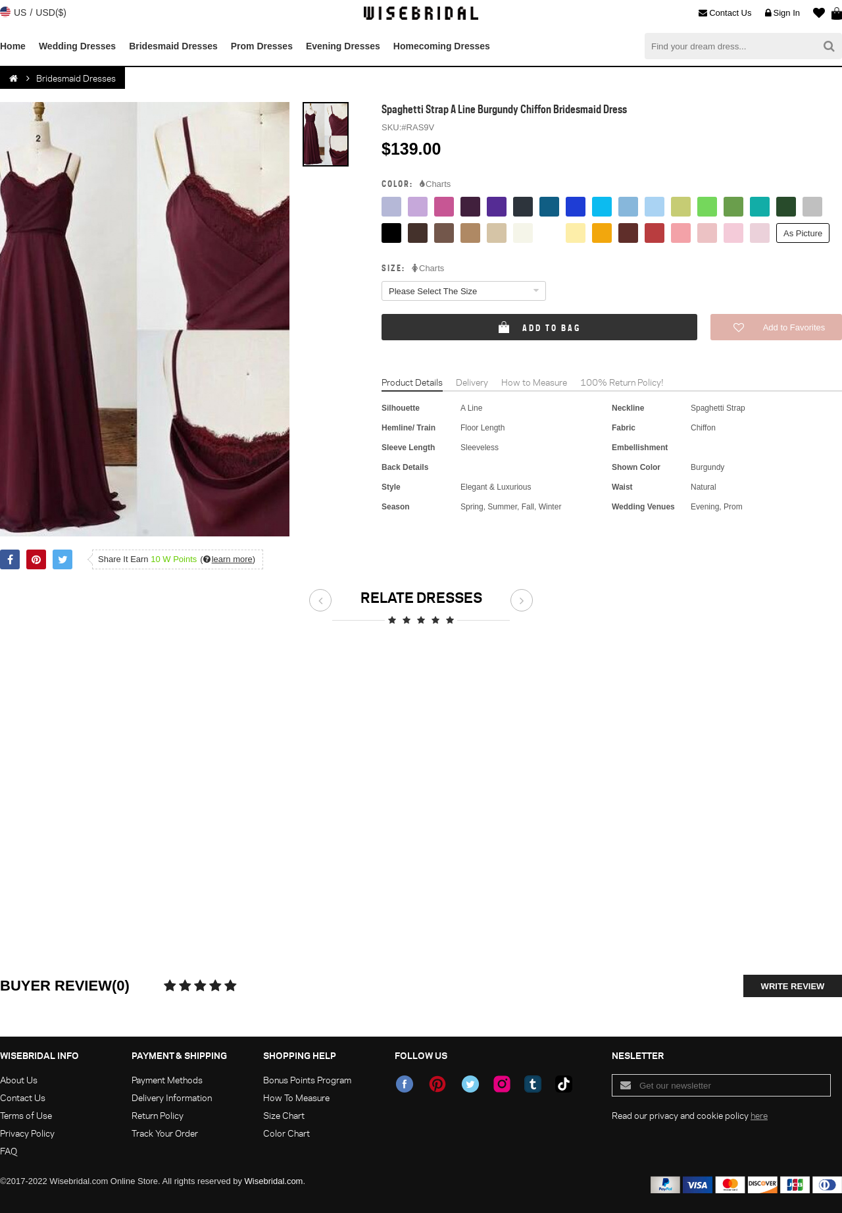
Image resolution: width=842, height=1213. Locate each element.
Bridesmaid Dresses (173, 46)
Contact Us (725, 13)
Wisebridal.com (274, 1181)
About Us (18, 1079)
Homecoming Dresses (441, 46)
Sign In (782, 13)
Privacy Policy (27, 1133)
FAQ (8, 1150)
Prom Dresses (262, 46)
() (227, 559)
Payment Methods (167, 1079)
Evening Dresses (343, 46)
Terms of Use (26, 1115)
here (759, 1115)
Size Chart (284, 1115)
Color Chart (286, 1133)
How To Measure (296, 1097)
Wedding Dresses (77, 46)
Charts (435, 184)
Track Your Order (165, 1133)
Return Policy (158, 1115)
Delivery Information (172, 1097)
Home (13, 46)
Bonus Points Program (307, 1079)
